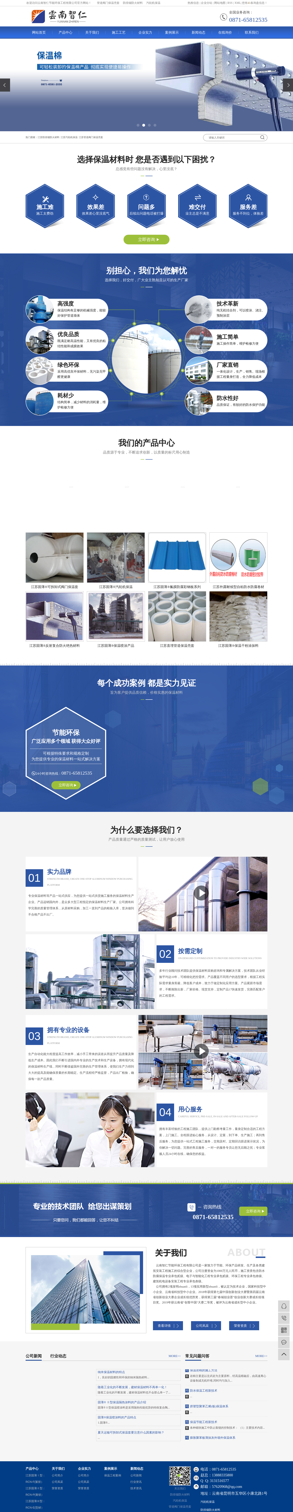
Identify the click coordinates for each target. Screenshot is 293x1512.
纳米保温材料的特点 (111, 1372)
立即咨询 (146, 239)
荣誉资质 (240, 1325)
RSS (230, 2)
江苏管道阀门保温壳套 (91, 137)
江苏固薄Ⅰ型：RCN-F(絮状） (35, 1478)
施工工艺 (119, 32)
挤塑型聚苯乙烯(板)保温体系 (209, 1407)
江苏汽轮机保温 (69, 137)
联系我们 (252, 32)
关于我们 (92, 32)
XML (238, 2)
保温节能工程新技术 (203, 1423)
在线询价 (225, 32)
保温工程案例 (112, 1475)
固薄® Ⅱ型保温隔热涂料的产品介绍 (122, 1402)
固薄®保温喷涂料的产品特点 (117, 1417)
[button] (138, 125)
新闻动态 (198, 32)
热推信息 (193, 2)
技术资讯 (136, 1488)
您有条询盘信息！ (254, 2)
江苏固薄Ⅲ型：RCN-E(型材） (35, 1504)
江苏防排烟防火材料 (48, 137)
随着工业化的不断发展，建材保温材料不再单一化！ (132, 1387)
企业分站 (206, 2)
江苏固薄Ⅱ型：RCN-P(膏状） (35, 1491)
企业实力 (145, 32)
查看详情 (164, 1325)
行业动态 (58, 1356)
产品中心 (65, 32)
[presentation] (5, 85)
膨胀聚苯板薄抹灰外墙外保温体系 (212, 1438)
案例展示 (172, 32)
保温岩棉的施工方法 (203, 1371)
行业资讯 (136, 1481)
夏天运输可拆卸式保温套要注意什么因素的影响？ (131, 1432)
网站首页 (39, 32)
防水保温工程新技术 (203, 1391)
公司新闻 (34, 1356)
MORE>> (175, 1356)
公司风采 (202, 1325)
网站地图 (219, 2)
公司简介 (57, 1475)
